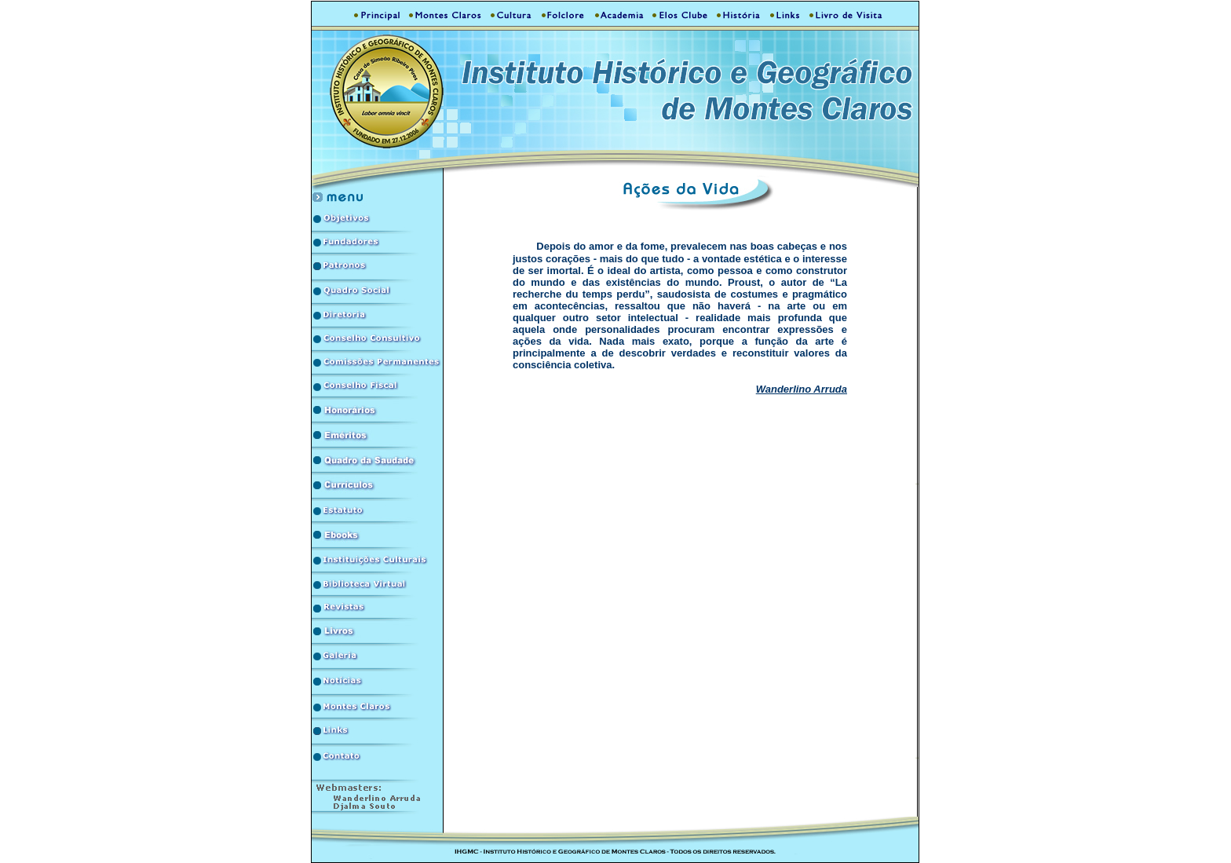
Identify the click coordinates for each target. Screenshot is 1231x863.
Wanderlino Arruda (801, 389)
